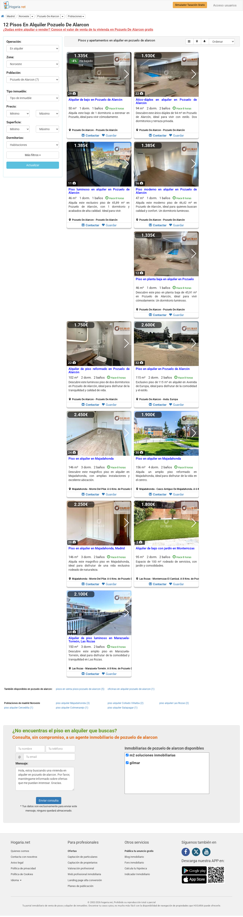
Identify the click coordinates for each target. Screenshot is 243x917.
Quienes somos (20, 851)
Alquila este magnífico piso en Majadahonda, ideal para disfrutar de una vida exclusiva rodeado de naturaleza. (99, 565)
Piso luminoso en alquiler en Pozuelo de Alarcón (99, 191)
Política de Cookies (22, 870)
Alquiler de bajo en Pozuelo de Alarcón (95, 100)
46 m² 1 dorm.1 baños (99, 209)
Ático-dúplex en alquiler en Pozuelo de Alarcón (166, 101)
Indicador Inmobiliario (137, 870)
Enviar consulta (49, 800)
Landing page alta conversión (85, 875)
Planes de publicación (80, 880)
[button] (76, 16)
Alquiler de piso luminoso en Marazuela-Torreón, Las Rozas (99, 639)
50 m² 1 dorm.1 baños (99, 119)
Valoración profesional (81, 865)
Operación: (13, 42)
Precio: (11, 106)
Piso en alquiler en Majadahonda (91, 458)
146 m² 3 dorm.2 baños (101, 478)
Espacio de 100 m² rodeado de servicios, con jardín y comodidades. (166, 563)
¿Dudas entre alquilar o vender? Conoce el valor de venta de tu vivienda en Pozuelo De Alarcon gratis (78, 29)
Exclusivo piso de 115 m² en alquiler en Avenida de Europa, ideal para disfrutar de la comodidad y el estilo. (166, 386)
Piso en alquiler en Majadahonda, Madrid (97, 548)
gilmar (135, 763)
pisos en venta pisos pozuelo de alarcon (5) (80, 689)
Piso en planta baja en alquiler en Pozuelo (165, 279)
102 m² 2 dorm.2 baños (99, 388)
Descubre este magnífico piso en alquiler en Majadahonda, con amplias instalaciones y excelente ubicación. (99, 476)
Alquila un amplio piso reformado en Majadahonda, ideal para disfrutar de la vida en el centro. (166, 476)
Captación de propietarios (82, 860)
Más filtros (33, 155)
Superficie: (13, 122)
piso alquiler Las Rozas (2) (174, 703)
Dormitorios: (15, 138)
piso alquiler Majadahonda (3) (73, 703)
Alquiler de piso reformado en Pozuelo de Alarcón (99, 370)
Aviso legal (17, 860)
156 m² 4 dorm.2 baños (168, 478)
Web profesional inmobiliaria (84, 870)
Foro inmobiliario (134, 860)
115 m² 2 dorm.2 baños (166, 388)
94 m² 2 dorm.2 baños (166, 119)
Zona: (10, 57)
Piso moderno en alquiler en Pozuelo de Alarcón (166, 191)
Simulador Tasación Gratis (190, 5)
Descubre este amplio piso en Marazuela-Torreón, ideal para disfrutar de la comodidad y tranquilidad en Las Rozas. (99, 655)
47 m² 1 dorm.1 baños (166, 209)
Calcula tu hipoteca (136, 865)
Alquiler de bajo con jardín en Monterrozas (165, 548)
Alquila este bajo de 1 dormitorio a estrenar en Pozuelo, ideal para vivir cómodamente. (99, 115)
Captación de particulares (82, 855)
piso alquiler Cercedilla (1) (18, 707)
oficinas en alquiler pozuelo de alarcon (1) (131, 689)
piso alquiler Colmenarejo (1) (72, 707)
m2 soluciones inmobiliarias (153, 755)
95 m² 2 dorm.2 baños (168, 567)
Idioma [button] (16, 875)
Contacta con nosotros (24, 855)
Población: (13, 73)
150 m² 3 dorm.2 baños (101, 657)
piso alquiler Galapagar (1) (122, 707)
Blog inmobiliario (134, 855)
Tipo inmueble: (16, 91)
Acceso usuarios (225, 5)
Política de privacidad (23, 865)
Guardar (109, 135)
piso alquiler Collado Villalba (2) (125, 703)
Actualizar (32, 165)
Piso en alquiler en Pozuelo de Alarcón (163, 369)
